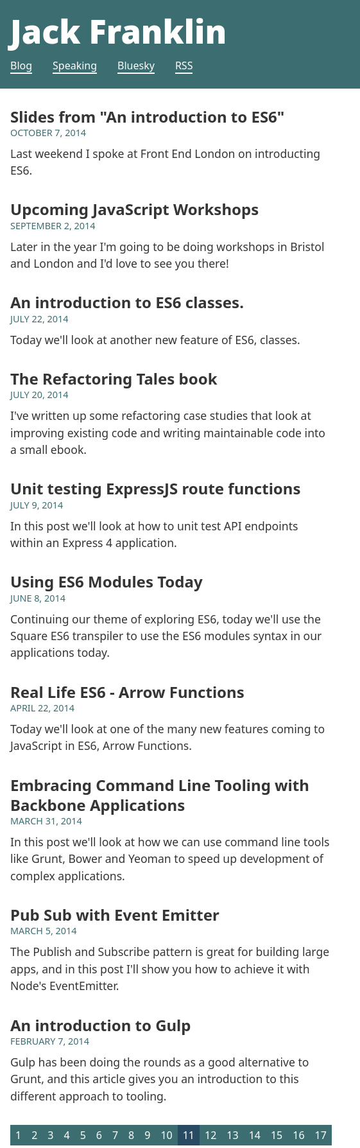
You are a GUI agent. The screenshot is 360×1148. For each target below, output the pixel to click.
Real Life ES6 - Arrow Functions (127, 691)
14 (255, 1135)
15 (276, 1135)
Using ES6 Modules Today (106, 581)
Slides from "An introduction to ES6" (147, 116)
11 (188, 1135)
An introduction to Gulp (100, 1025)
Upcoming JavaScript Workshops (134, 209)
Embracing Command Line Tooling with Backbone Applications (159, 794)
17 (321, 1135)
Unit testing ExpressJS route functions (155, 488)
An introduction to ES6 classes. (127, 302)
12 (210, 1135)
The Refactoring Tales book (114, 378)
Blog (21, 65)
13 (232, 1135)
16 (298, 1135)
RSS (184, 65)
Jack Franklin (118, 31)
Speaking (75, 65)
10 (166, 1135)
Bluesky (136, 65)
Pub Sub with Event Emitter (114, 914)
